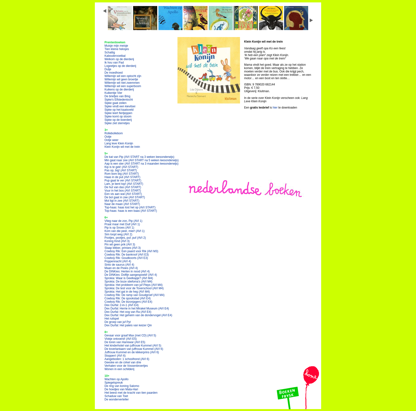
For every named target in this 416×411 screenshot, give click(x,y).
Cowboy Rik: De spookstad (127, 298)
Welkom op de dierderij (119, 59)
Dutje (107, 69)
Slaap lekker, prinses (122, 248)
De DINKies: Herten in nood (127, 271)
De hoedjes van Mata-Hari (121, 389)
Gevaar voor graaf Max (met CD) (130, 335)
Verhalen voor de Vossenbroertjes (126, 365)
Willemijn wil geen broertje (121, 79)
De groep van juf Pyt (117, 322)
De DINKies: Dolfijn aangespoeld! (130, 274)
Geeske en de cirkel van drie (122, 362)
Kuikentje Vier (113, 93)
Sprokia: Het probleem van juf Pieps (133, 285)
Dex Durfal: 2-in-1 (121, 305)
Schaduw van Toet (116, 396)
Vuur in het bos (122, 190)
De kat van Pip (139, 157)
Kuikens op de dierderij (119, 89)
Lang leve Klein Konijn (118, 143)
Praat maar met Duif (122, 224)
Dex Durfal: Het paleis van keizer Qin (128, 325)
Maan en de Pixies (121, 268)
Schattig (109, 52)
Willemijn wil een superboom (122, 86)
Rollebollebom (113, 133)
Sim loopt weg (118, 234)
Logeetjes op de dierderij (120, 66)
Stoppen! (115, 355)
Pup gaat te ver (122, 180)
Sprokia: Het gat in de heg (127, 291)
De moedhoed (113, 72)
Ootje (107, 136)
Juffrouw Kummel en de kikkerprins (131, 352)
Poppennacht (117, 261)
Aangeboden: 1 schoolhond (126, 359)
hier (275, 107)
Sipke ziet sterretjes (117, 123)
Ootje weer (111, 140)
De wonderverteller (116, 399)
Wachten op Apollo (116, 379)
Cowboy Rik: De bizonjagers (128, 301)
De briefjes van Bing (117, 96)
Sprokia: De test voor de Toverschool (134, 288)
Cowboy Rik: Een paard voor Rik (131, 251)
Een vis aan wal (123, 194)
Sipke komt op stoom (117, 116)
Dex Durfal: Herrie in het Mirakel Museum (136, 308)
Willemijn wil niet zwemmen (122, 82)
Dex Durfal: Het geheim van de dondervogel (138, 315)
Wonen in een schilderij (119, 369)
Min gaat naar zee (141, 160)
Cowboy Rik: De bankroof (126, 254)
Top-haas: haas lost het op (130, 207)
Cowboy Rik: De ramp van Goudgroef (134, 295)
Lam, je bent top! (123, 184)
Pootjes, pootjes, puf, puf (125, 237)
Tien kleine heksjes (116, 49)
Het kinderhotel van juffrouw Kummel (132, 345)
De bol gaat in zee (124, 197)
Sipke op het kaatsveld (119, 109)
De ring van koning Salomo (121, 386)
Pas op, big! (120, 170)
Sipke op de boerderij (118, 120)
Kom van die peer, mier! (124, 231)
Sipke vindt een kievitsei (119, 106)
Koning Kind (117, 241)
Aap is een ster (141, 163)
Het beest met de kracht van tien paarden (130, 392)
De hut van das (122, 187)
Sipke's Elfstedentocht (118, 99)
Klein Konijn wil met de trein (122, 146)
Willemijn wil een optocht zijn (122, 76)
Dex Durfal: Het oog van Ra (127, 312)
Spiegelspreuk (113, 382)
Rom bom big (121, 173)
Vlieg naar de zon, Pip (123, 221)
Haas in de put (122, 177)
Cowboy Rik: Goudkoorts (126, 258)
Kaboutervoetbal (114, 56)
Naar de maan (122, 204)
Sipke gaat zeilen (115, 103)
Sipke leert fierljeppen (118, 113)
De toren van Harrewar (124, 342)
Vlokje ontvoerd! (120, 338)
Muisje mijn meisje (116, 45)
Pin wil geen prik (119, 244)
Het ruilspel (111, 318)
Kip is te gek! (121, 167)
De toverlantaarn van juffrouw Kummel (133, 349)
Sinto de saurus (119, 264)
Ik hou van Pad (114, 62)
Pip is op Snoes (119, 227)
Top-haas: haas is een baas (130, 210)
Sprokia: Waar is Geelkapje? (128, 278)
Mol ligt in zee (121, 200)
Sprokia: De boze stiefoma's (128, 281)
